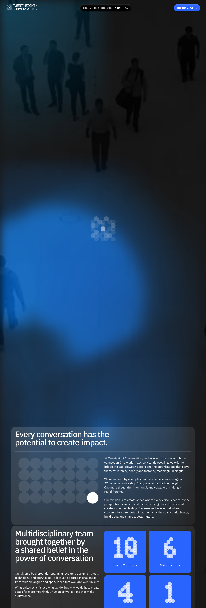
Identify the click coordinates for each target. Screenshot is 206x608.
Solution (94, 7)
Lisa (85, 7)
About (118, 7)
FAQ (126, 7)
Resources (107, 7)
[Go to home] (22, 8)
